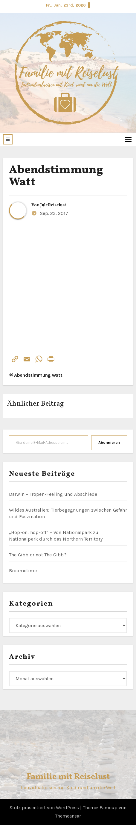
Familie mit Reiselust (68, 777)
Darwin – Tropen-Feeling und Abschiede (53, 494)
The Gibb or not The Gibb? (38, 555)
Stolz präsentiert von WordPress (45, 807)
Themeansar (68, 816)
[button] (8, 139)
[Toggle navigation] (128, 139)
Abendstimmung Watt (56, 176)
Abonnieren (109, 442)
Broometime (23, 570)
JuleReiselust (53, 205)
